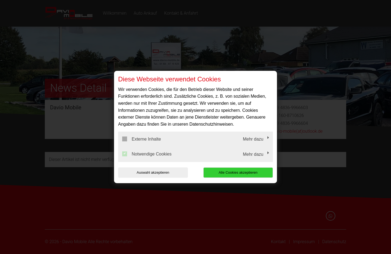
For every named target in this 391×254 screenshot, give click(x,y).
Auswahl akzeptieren (153, 172)
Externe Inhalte (141, 138)
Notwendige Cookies (147, 153)
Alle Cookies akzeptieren (238, 172)
